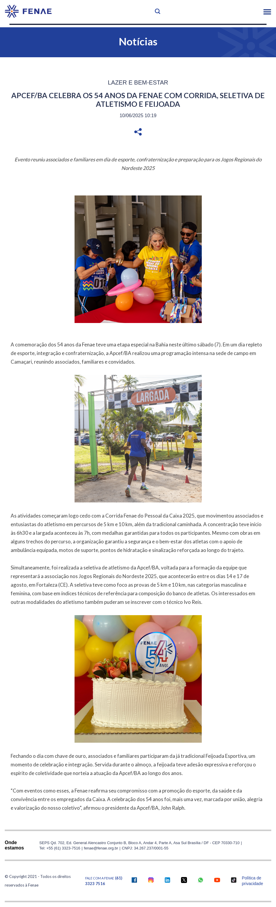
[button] (267, 12)
